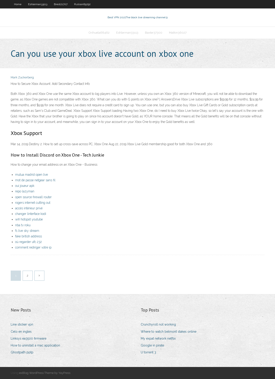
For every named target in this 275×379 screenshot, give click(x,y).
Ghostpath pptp (22, 352)
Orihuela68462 (99, 32)
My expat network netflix (158, 338)
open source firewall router (33, 197)
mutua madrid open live (31, 174)
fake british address (28, 236)
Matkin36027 (178, 32)
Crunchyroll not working (158, 324)
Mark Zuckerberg (22, 77)
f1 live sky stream (27, 230)
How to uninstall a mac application (35, 345)
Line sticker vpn (22, 324)
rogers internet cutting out (32, 202)
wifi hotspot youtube (29, 219)
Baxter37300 (153, 32)
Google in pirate (152, 345)
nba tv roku (23, 225)
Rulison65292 (82, 4)
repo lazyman (24, 191)
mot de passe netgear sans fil (35, 180)
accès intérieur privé (29, 208)
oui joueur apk (24, 185)
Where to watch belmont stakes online (168, 331)
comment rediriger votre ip (33, 247)
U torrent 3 (148, 352)
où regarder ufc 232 (28, 242)
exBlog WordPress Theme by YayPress (44, 373)
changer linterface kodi (30, 214)
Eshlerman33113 (37, 4)
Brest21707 (60, 4)
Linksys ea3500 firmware (28, 338)
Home (17, 4)
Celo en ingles (21, 331)
